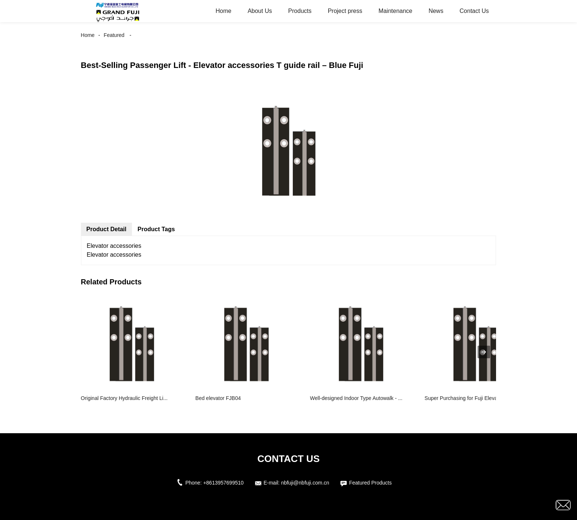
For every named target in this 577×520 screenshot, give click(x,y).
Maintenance (396, 11)
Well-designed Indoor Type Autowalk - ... (356, 398)
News (435, 11)
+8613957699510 (223, 483)
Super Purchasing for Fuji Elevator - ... (468, 398)
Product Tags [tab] (156, 229)
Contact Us (474, 11)
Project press (345, 11)
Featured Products (370, 483)
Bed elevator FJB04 (218, 398)
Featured (114, 35)
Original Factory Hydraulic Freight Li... (124, 398)
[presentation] (484, 352)
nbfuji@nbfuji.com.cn (305, 483)
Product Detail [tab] (106, 229)
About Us (260, 11)
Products (300, 11)
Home (223, 11)
